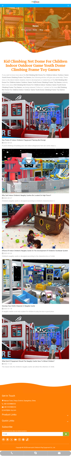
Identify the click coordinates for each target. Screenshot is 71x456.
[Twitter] (11, 439)
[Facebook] (3, 439)
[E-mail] (32, 434)
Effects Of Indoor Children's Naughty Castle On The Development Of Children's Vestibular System (35, 251)
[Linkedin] (7, 439)
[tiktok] (27, 439)
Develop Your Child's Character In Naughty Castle (18, 306)
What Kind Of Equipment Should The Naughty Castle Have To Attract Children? (28, 361)
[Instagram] (19, 439)
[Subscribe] (66, 434)
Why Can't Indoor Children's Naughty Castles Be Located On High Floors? (26, 195)
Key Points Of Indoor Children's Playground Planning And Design (24, 140)
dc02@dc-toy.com (10, 410)
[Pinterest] (23, 439)
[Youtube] (15, 439)
